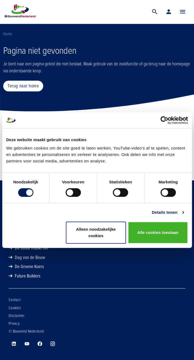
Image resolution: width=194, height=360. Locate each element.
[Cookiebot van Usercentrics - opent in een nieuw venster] (164, 120)
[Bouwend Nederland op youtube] (26, 343)
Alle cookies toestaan (157, 232)
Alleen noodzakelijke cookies (96, 232)
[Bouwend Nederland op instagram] (52, 343)
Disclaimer (17, 315)
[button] (182, 11)
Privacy (14, 323)
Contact (15, 299)
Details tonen (164, 212)
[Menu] (183, 12)
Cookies (15, 307)
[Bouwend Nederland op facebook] (39, 343)
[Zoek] (155, 12)
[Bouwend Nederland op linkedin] (14, 343)
